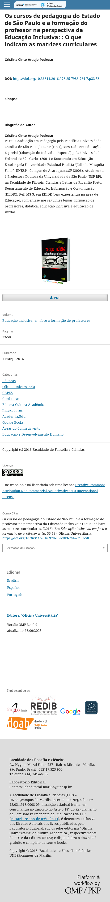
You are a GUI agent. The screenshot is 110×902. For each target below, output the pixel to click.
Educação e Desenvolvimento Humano (32, 434)
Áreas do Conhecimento (21, 428)
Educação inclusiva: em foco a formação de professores (46, 320)
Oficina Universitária (18, 386)
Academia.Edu (13, 416)
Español (13, 587)
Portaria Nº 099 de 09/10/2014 (34, 818)
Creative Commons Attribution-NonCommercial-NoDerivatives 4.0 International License (53, 491)
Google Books (12, 422)
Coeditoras (10, 398)
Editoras (9, 381)
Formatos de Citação (20, 548)
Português (15, 594)
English (13, 580)
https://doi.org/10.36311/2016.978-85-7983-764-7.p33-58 (56, 78)
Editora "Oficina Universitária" (33, 615)
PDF (56, 298)
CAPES (7, 392)
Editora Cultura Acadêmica (24, 404)
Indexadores (12, 410)
